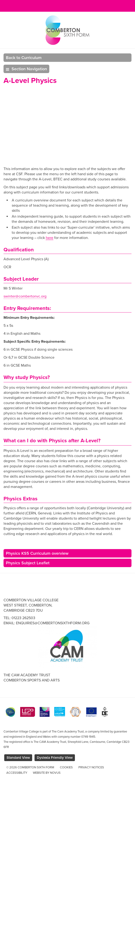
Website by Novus (47, 773)
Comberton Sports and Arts (32, 680)
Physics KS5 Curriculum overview (37, 553)
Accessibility (16, 773)
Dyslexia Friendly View (55, 757)
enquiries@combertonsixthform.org (52, 623)
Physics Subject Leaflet (28, 562)
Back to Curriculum (24, 57)
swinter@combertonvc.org (25, 296)
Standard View (18, 757)
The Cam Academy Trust (27, 675)
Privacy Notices (91, 767)
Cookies (66, 767)
